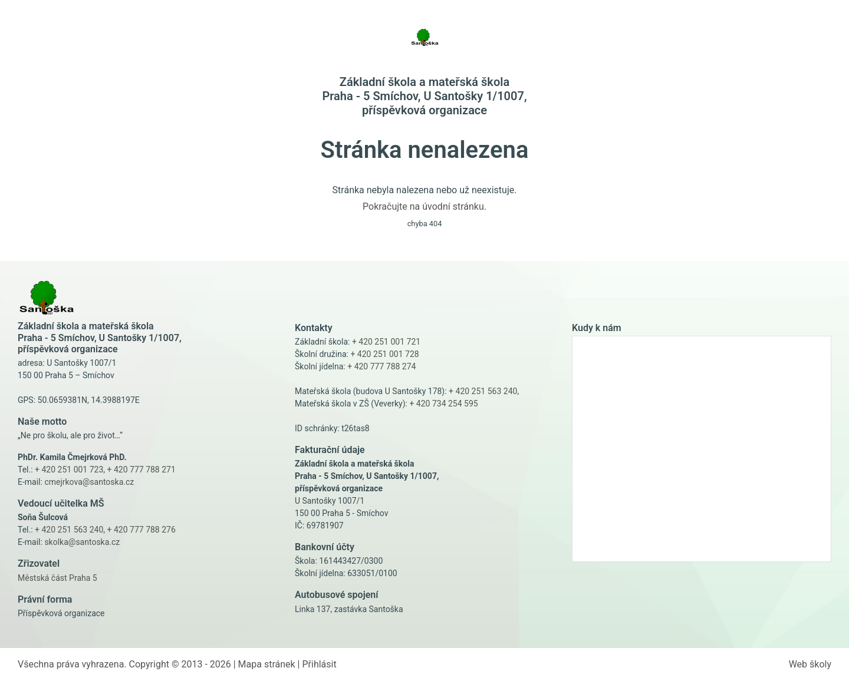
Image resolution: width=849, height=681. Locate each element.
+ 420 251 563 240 (69, 529)
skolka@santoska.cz (82, 542)
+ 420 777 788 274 (381, 366)
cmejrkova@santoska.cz (89, 482)
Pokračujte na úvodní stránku (423, 206)
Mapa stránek (266, 664)
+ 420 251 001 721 (386, 341)
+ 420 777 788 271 (141, 469)
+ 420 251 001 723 (69, 469)
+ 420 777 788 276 (141, 529)
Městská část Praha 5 (57, 578)
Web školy (810, 664)
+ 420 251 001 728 (384, 354)
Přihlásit (319, 664)
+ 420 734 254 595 (443, 403)
